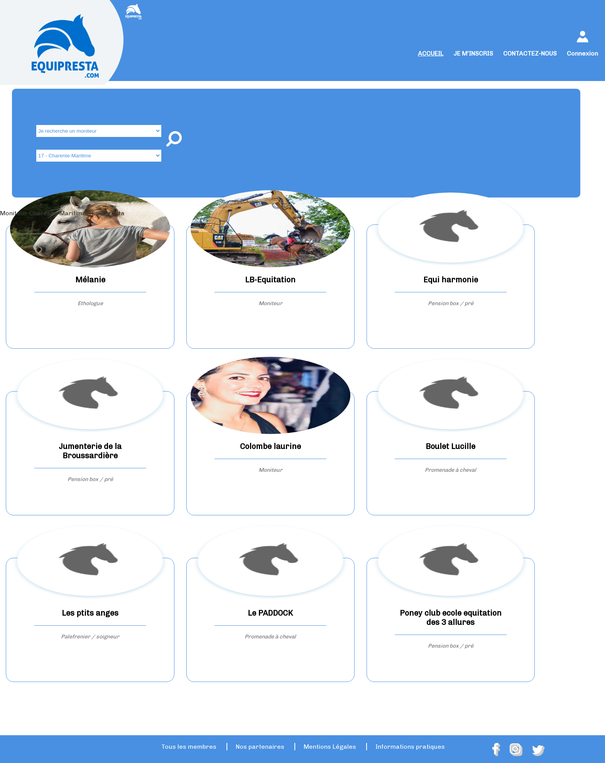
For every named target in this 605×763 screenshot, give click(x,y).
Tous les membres (188, 746)
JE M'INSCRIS (473, 53)
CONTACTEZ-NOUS (530, 53)
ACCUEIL (430, 53)
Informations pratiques (410, 746)
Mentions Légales (330, 746)
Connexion (582, 53)
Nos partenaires (260, 746)
